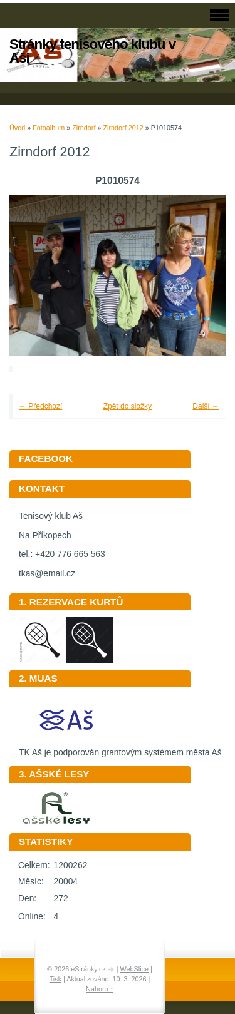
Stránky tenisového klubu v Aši (92, 51)
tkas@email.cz (47, 573)
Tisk (55, 979)
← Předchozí (40, 406)
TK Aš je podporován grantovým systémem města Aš (120, 748)
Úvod (17, 127)
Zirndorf (83, 127)
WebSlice (134, 969)
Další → (205, 406)
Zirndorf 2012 (123, 127)
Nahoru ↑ (99, 989)
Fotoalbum (49, 127)
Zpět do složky (127, 406)
